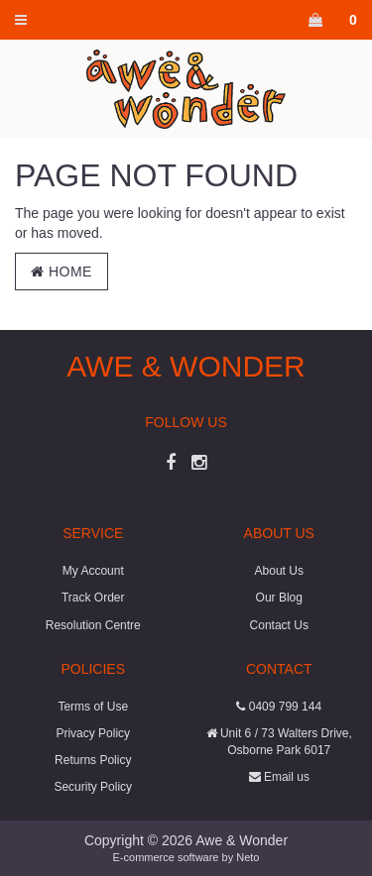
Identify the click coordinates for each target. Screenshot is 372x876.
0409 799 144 (278, 706)
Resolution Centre (93, 625)
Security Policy (93, 787)
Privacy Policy (93, 733)
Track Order (93, 597)
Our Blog (279, 597)
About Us (279, 571)
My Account (93, 571)
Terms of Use (93, 706)
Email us (279, 777)
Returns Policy (93, 760)
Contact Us (279, 625)
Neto (247, 857)
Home (61, 271)
